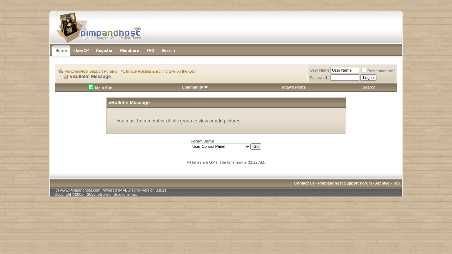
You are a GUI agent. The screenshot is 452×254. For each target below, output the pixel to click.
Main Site (100, 88)
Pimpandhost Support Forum (345, 183)
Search (369, 87)
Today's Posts (292, 87)
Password (318, 77)
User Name (320, 70)
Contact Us (304, 183)
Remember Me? (378, 71)
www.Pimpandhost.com (80, 190)
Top (396, 183)
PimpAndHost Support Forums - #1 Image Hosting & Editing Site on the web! (131, 71)
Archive (382, 183)
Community (195, 87)
